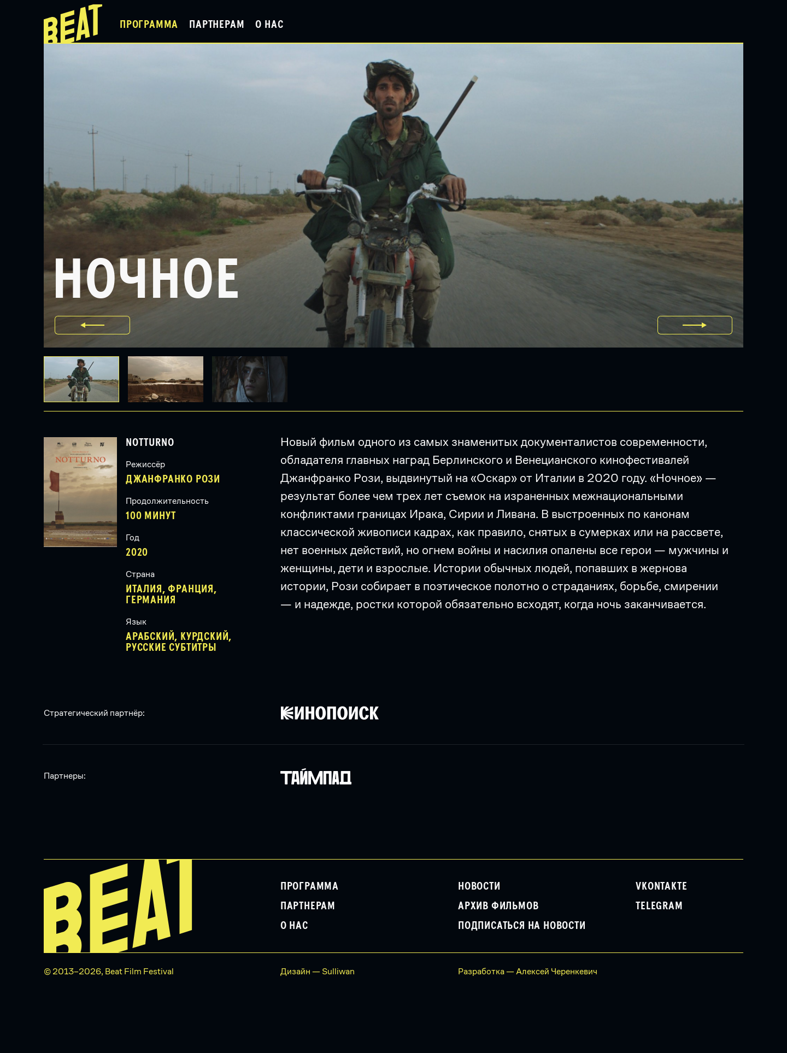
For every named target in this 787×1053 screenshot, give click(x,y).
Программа (149, 24)
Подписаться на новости (522, 925)
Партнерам (216, 24)
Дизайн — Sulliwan (317, 971)
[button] (170, 379)
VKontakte (661, 886)
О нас (269, 24)
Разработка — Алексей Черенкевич (527, 971)
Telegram (659, 906)
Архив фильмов (498, 906)
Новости (479, 886)
